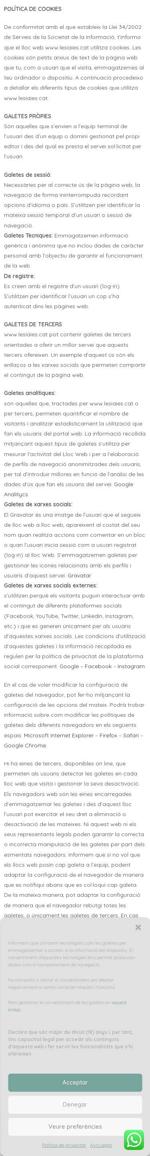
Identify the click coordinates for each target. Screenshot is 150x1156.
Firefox (108, 735)
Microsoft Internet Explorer (59, 735)
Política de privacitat (64, 1145)
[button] (138, 927)
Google (69, 666)
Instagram (131, 666)
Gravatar (79, 575)
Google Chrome (25, 745)
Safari (131, 735)
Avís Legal (101, 1145)
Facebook (98, 666)
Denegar (75, 1104)
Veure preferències (75, 1126)
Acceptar (75, 1082)
